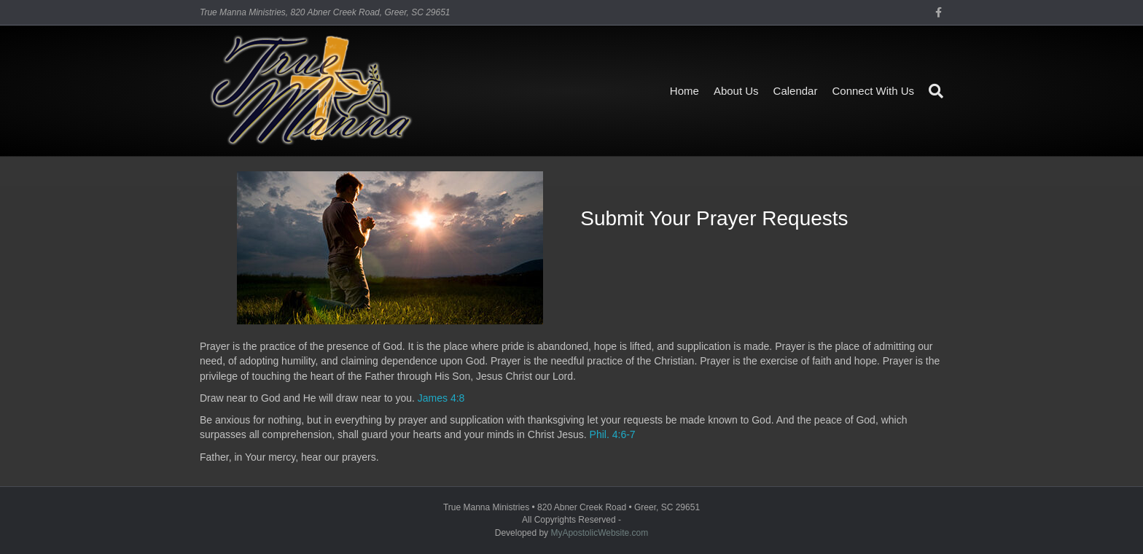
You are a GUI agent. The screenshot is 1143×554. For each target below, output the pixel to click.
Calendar (795, 91)
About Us (736, 91)
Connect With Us (873, 91)
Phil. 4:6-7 (613, 434)
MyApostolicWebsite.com (599, 533)
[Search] (932, 91)
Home (684, 91)
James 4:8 (441, 398)
